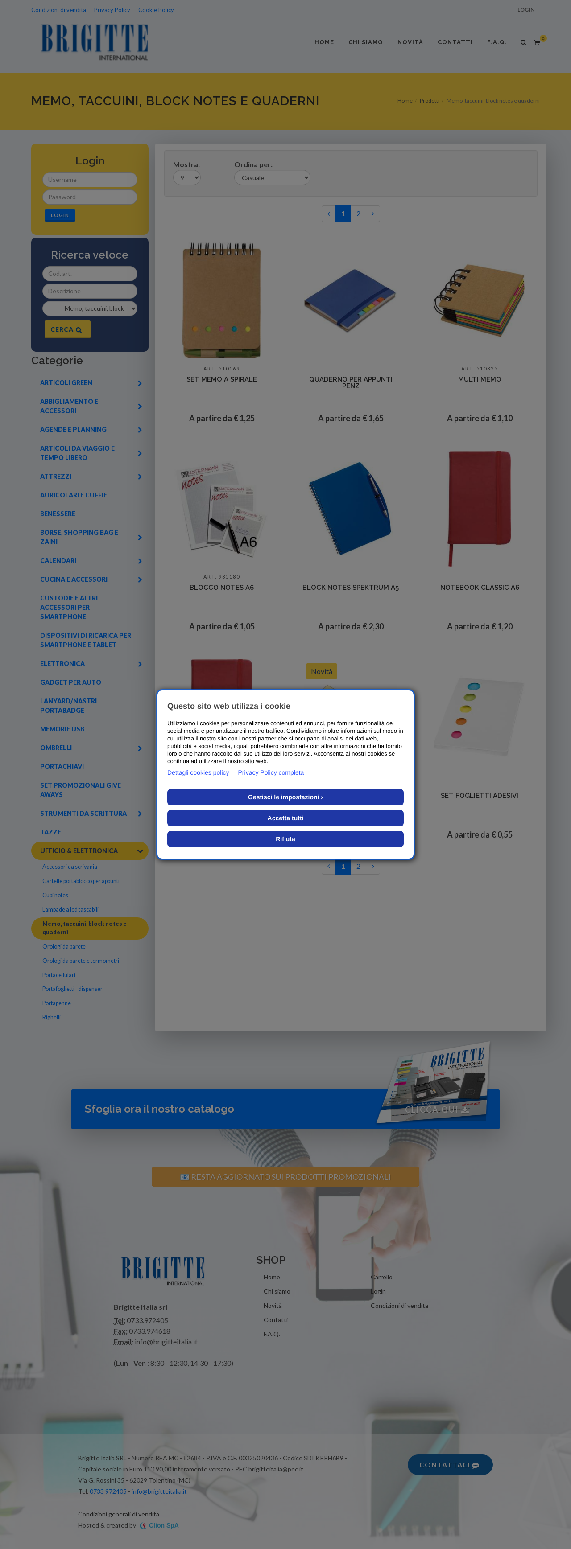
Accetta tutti (286, 818)
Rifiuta (285, 838)
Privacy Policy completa (271, 772)
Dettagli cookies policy (198, 772)
